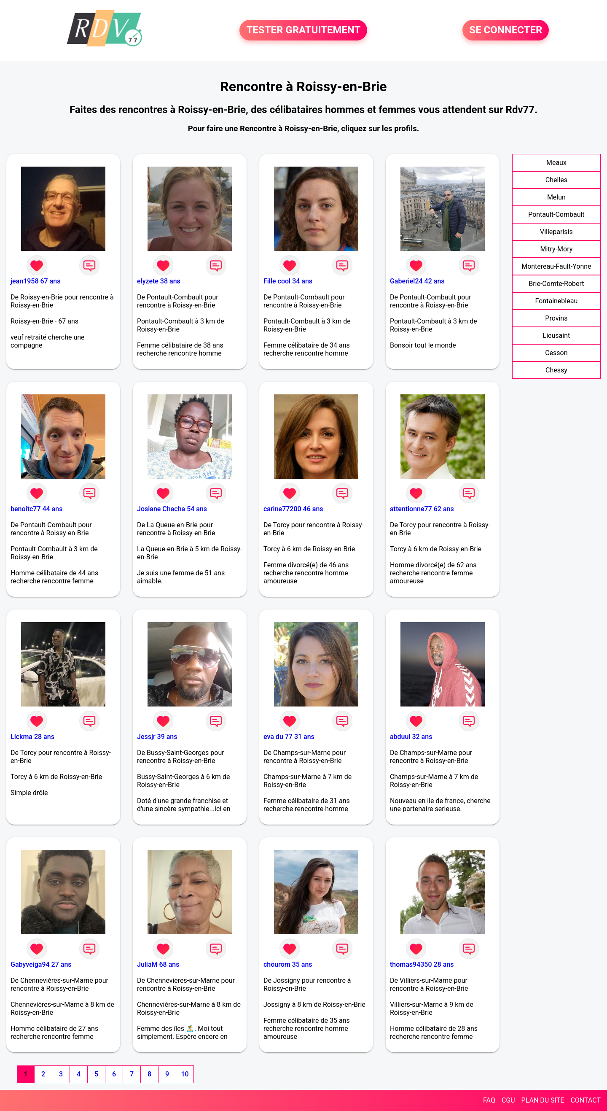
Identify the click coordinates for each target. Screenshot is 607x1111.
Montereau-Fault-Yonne (556, 266)
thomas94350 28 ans (422, 964)
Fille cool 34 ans (287, 281)
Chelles (556, 180)
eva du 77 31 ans (288, 737)
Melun (556, 197)
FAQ (489, 1100)
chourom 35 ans (287, 964)
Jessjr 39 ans (157, 737)
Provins (556, 318)
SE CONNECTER (505, 30)
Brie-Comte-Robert (556, 284)
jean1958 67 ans (35, 281)
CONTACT (585, 1100)
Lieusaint (556, 336)
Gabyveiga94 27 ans (41, 964)
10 (184, 1074)
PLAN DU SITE (542, 1100)
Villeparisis (556, 232)
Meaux (556, 163)
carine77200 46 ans (293, 509)
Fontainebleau (556, 301)
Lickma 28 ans (32, 737)
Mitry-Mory (556, 249)
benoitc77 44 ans (36, 509)
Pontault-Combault (556, 214)
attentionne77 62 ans (422, 509)
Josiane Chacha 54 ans (172, 509)
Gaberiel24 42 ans (417, 281)
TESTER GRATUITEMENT (303, 30)
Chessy (556, 370)
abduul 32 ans (411, 737)
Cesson (556, 353)
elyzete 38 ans (158, 281)
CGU (508, 1100)
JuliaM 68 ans (158, 964)
